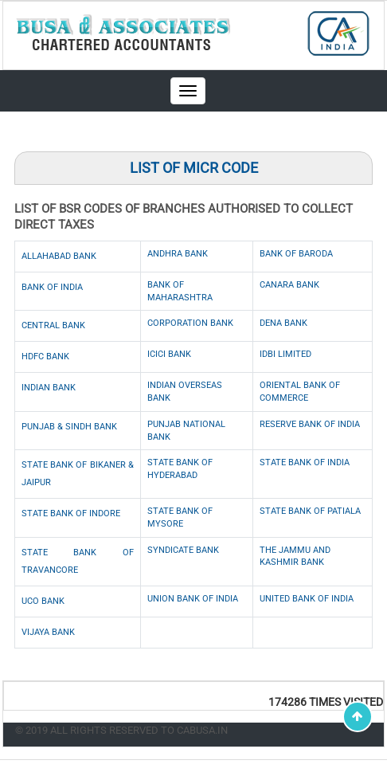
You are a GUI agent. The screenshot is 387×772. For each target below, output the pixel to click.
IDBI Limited (285, 354)
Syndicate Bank (183, 550)
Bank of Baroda (296, 254)
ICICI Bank (169, 354)
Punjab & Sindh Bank (69, 426)
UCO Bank (43, 601)
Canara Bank (289, 285)
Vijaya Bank (48, 632)
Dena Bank (283, 323)
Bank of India (52, 287)
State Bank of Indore (71, 513)
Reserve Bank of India (310, 424)
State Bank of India (305, 462)
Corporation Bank (190, 323)
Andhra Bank (177, 254)
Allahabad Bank (59, 256)
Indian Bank (49, 387)
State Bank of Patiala (310, 511)
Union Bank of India (192, 599)
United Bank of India (307, 599)
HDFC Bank (45, 356)
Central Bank (53, 325)
